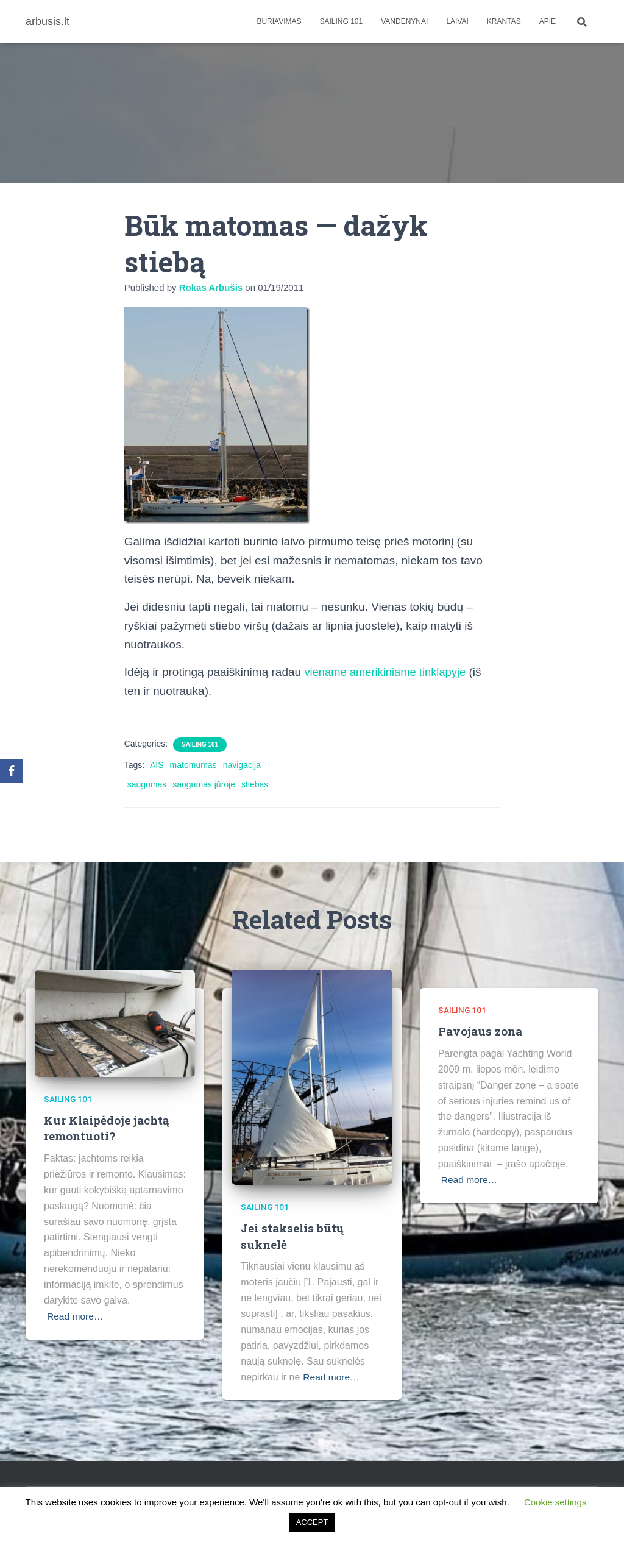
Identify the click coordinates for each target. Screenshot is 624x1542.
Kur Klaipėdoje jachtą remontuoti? (107, 1128)
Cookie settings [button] (555, 1502)
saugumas (147, 784)
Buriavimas (279, 21)
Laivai (457, 21)
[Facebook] (11, 771)
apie (547, 21)
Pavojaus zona (480, 1031)
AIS (157, 765)
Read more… (76, 1316)
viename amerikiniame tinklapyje (388, 672)
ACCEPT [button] (312, 1522)
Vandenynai (404, 21)
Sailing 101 (341, 21)
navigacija (242, 765)
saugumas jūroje (203, 784)
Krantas (504, 21)
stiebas (254, 784)
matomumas (193, 765)
